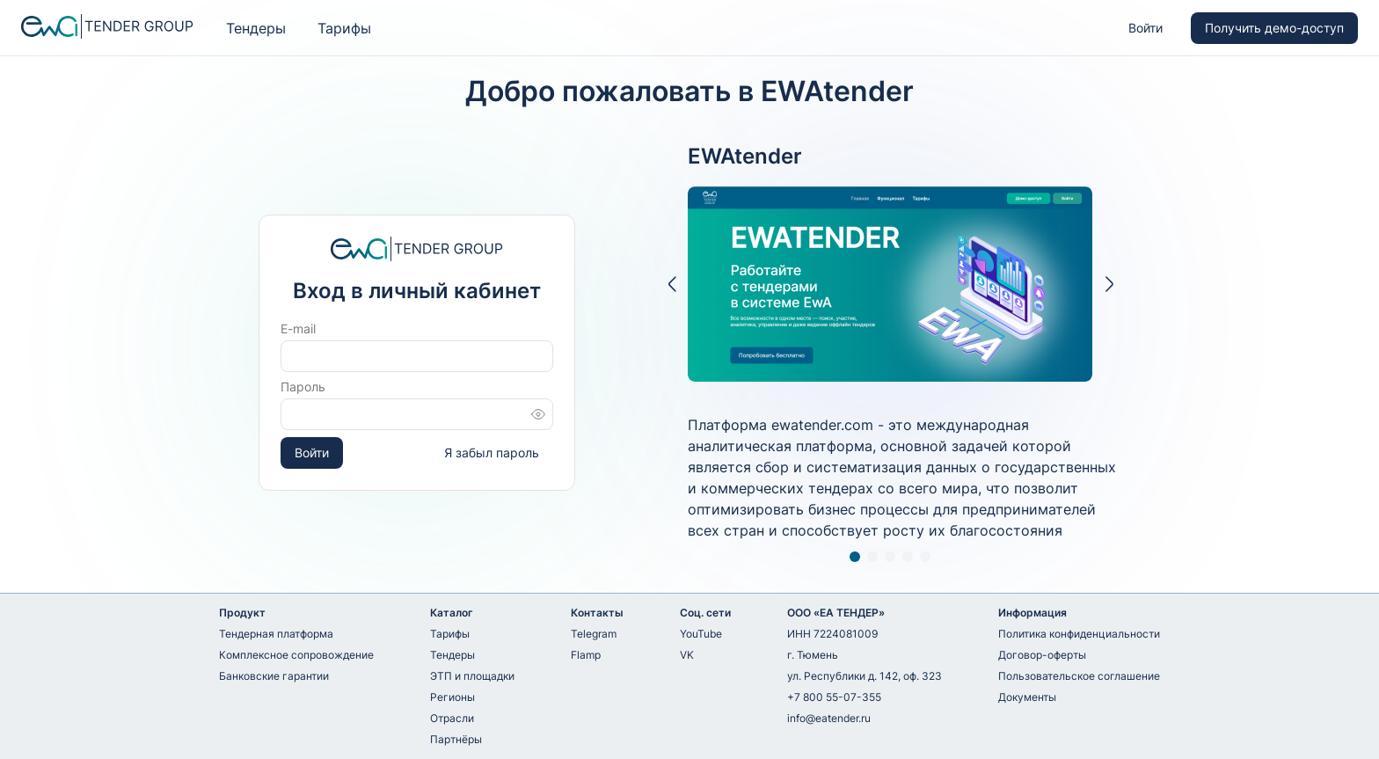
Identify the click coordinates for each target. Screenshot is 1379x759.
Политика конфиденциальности (1079, 633)
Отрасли (452, 718)
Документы (1027, 697)
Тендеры (256, 28)
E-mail (298, 328)
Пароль (303, 386)
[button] (671, 284)
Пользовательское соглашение (1079, 675)
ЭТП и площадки (472, 675)
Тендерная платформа (276, 633)
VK (687, 654)
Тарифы (344, 28)
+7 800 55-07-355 (834, 697)
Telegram (594, 633)
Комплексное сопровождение (296, 654)
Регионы (452, 697)
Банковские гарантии (274, 675)
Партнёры (456, 739)
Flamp (586, 654)
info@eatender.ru (829, 718)
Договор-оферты (1042, 654)
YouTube (701, 633)
